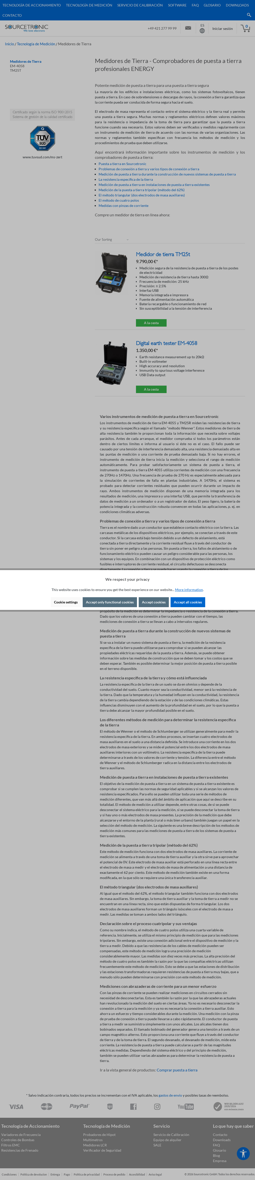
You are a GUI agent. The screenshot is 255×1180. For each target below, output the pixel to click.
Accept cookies (154, 602)
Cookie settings (66, 602)
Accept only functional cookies (110, 602)
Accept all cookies (188, 602)
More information (189, 590)
